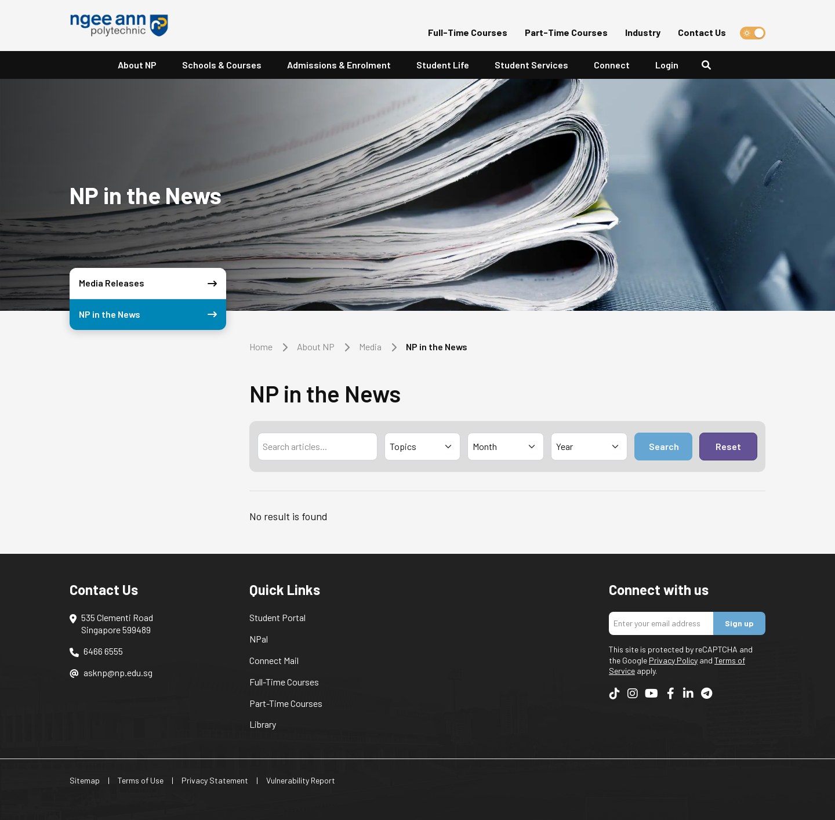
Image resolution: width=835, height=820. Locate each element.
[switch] (752, 33)
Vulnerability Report (300, 780)
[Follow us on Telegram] (706, 693)
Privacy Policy (673, 660)
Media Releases (150, 283)
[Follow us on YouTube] (651, 693)
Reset (728, 446)
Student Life (442, 64)
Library (262, 724)
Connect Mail (274, 660)
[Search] (711, 65)
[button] (442, 65)
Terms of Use (141, 780)
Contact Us (702, 32)
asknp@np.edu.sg (118, 672)
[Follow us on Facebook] (670, 693)
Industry (642, 32)
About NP (316, 346)
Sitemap (85, 780)
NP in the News (150, 314)
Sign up (739, 623)
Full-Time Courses (467, 32)
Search (664, 446)
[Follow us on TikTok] (614, 693)
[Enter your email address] (661, 623)
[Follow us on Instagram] (632, 693)
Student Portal (277, 617)
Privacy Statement (214, 780)
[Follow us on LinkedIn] (688, 693)
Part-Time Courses (566, 32)
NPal (258, 638)
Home (261, 346)
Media (370, 346)
